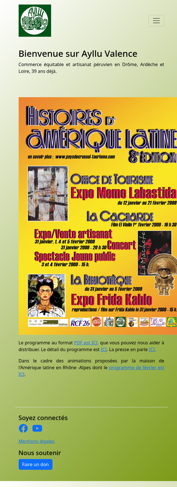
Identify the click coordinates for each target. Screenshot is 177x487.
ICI (104, 349)
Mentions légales (37, 441)
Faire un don (35, 464)
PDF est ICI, (86, 343)
